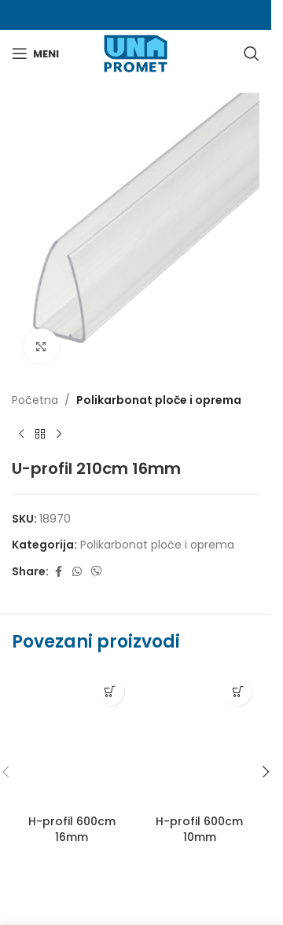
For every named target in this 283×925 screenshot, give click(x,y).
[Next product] (59, 433)
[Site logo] (135, 53)
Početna (35, 400)
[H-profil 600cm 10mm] (200, 738)
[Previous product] (21, 433)
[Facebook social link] (58, 571)
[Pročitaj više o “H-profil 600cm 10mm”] (238, 692)
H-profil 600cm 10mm (199, 829)
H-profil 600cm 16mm (72, 829)
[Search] (251, 53)
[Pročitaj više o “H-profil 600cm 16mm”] (110, 692)
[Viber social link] (96, 571)
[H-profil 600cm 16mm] (72, 738)
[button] (265, 771)
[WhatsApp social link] (77, 571)
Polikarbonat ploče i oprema (158, 400)
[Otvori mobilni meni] (35, 53)
